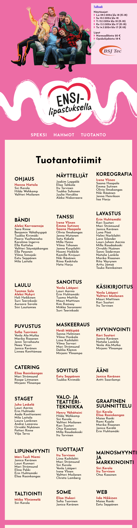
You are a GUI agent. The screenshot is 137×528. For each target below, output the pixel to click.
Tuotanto (97, 135)
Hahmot (63, 135)
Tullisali (98, 7)
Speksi (34, 135)
